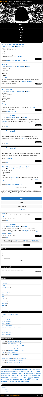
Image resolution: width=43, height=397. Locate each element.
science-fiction (23, 138)
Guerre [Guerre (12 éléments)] (27, 371)
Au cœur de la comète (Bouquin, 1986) (13, 44)
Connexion (4, 387)
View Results (21, 263)
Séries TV (4, 305)
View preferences (21, 206)
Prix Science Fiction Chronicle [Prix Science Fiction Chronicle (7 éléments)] (27, 377)
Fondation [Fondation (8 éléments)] (38, 369)
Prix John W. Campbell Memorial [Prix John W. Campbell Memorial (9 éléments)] (33, 375)
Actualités (4, 281)
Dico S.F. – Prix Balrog (8, 116)
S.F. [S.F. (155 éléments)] (29, 379)
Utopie (14, 85)
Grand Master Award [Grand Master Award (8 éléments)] (9, 371)
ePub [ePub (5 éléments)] (14, 369)
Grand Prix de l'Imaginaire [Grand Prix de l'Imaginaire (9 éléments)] (19, 371)
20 (24, 240)
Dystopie (8, 85)
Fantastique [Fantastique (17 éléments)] (28, 369)
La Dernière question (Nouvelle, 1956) (15, 360)
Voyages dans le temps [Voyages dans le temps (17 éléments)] (22, 381)
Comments (24, 46)
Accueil (7, 3)
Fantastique (6, 255)
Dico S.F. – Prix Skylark (9, 225)
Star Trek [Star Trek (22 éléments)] (4, 381)
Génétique (17, 60)
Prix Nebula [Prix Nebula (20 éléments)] (11, 377)
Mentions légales (22, 209)
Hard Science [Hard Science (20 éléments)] (33, 371)
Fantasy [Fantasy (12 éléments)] (33, 369)
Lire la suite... (21, 56)
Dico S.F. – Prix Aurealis (9, 148)
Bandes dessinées (20, 66)
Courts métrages (5, 292)
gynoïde (22, 81)
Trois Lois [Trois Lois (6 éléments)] (14, 381)
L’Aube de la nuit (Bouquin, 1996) (14, 341)
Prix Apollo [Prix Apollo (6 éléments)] (32, 373)
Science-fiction (7, 258)
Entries (4, 389)
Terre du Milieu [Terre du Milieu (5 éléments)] (9, 381)
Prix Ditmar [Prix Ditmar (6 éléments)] (13, 375)
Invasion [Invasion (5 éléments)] (4, 373)
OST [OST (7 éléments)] (11, 373)
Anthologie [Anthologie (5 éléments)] (3, 369)
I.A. (13, 111)
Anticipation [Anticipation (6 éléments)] (7, 369)
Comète (8, 60)
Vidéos (3, 307)
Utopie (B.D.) (5, 65)
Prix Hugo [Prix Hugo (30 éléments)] (22, 375)
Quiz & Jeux (4, 303)
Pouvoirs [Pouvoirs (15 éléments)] (20, 373)
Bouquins (21, 27)
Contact (12, 3)
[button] (41, 187)
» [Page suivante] (30, 240)
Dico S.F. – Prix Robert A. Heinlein (9, 330)
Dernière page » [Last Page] (35, 240)
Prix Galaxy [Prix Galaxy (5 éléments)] (17, 375)
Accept (21, 198)
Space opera (26, 230)
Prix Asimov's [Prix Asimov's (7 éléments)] (36, 373)
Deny (21, 202)
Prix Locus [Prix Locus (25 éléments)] (4, 377)
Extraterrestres (9, 111)
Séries (20, 40)
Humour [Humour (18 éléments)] (39, 371)
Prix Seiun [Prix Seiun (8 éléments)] (13, 379)
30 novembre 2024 (11, 91)
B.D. (21, 32)
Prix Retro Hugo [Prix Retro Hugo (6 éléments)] (18, 377)
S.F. (26, 60)
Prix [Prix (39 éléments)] (24, 373)
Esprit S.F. (3, 1)
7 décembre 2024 (10, 46)
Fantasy (5, 253)
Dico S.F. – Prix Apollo (8, 131)
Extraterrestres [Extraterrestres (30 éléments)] (20, 369)
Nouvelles (21, 30)
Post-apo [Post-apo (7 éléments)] (16, 373)
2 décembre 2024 (10, 66)
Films (21, 37)
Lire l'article (38, 59)
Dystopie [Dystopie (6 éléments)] (11, 369)
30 (26, 240)
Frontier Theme (39, 395)
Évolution (12, 60)
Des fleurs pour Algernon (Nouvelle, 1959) (15, 345)
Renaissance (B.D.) (7, 89)
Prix (7, 126)
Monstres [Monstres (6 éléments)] (8, 373)
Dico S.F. (21, 24)
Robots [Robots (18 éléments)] (25, 379)
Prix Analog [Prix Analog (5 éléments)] (28, 373)
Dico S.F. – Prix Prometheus (7, 332)
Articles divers (4, 283)
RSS (23, 3)
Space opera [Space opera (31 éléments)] (35, 379)
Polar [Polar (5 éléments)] (13, 373)
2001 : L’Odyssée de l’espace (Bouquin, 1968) (15, 167)
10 (22, 240)
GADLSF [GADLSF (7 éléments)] (3, 371)
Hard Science (22, 60)
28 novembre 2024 (11, 117)
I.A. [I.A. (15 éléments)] (2, 373)
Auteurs (21, 35)
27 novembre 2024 (11, 168)
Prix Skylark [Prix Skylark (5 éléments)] (17, 379)
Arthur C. (14, 177)
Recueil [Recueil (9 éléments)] (21, 379)
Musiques (4, 298)
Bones (4, 46)
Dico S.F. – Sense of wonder (13, 352)
